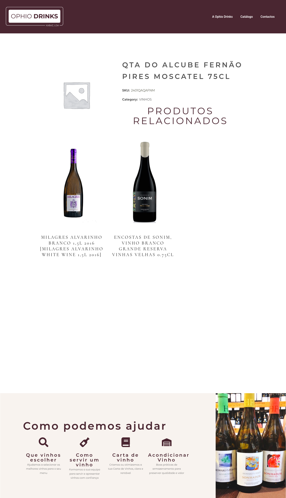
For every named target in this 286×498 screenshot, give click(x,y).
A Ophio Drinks (222, 17)
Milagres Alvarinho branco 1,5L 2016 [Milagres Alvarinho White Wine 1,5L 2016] (71, 246)
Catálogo (246, 17)
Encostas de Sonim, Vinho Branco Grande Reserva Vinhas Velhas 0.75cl (143, 246)
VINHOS (145, 99)
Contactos (268, 17)
